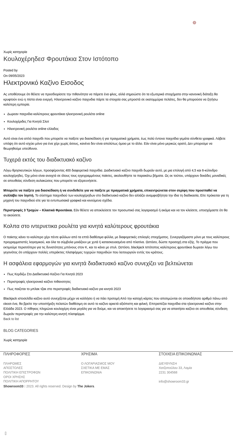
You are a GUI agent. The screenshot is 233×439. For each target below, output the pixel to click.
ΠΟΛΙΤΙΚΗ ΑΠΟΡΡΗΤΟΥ (21, 381)
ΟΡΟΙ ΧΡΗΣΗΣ (14, 377)
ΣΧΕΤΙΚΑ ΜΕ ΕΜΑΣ (95, 368)
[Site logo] (116, 22)
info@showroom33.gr (174, 381)
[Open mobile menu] (4, 22)
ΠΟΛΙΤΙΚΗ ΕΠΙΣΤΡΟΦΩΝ (21, 372)
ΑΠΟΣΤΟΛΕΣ (13, 368)
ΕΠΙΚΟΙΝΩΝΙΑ (91, 372)
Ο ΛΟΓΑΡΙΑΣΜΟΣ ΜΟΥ (97, 363)
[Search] (9, 22)
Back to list (11, 319)
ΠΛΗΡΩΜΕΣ (12, 363)
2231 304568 (168, 372)
